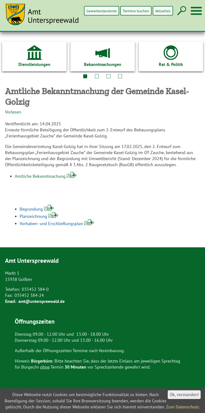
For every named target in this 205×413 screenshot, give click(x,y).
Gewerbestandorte (102, 10)
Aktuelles (163, 10)
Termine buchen (136, 10)
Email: (10, 301)
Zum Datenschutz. (183, 407)
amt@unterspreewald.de (41, 301)
